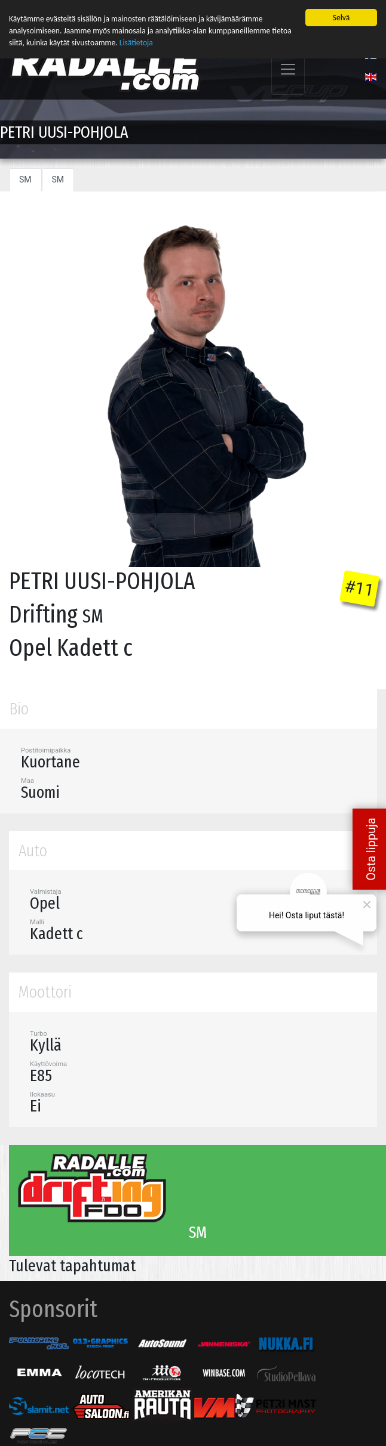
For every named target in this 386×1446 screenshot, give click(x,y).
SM (25, 179)
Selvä (341, 17)
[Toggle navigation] (288, 69)
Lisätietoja (136, 43)
